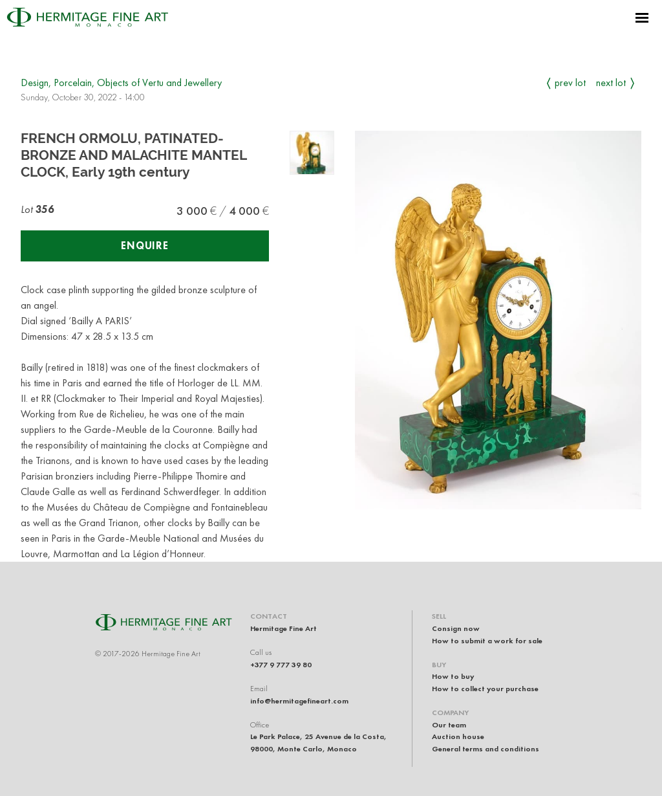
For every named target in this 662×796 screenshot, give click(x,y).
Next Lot (611, 82)
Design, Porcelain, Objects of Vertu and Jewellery (121, 82)
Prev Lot (570, 82)
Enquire (145, 245)
